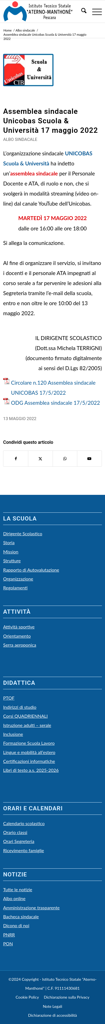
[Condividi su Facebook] (15, 459)
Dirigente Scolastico (22, 533)
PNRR (9, 934)
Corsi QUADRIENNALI (25, 716)
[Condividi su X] (40, 459)
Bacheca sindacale (21, 916)
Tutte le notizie (17, 889)
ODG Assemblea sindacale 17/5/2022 (55, 402)
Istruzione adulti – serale (27, 725)
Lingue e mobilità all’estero (29, 752)
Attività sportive (18, 626)
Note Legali (52, 1006)
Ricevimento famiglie (23, 850)
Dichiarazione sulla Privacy (66, 997)
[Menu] (94, 11)
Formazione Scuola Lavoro (29, 743)
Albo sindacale (20, 139)
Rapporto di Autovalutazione (31, 569)
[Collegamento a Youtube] (89, 459)
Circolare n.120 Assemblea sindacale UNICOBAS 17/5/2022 (53, 387)
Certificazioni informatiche (29, 761)
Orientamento (17, 636)
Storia (9, 542)
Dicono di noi (16, 925)
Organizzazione (18, 578)
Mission (10, 551)
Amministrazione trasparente (31, 907)
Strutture (12, 560)
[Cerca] (81, 11)
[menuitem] (81, 11)
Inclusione (13, 734)
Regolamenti (15, 587)
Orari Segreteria (18, 841)
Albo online (14, 898)
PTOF (8, 697)
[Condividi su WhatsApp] (65, 459)
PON (8, 943)
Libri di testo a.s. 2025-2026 (31, 770)
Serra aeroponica (19, 644)
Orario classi (15, 832)
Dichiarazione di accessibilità (52, 1015)
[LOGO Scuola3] (42, 11)
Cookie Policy (27, 997)
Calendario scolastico (24, 823)
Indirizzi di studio (19, 707)
